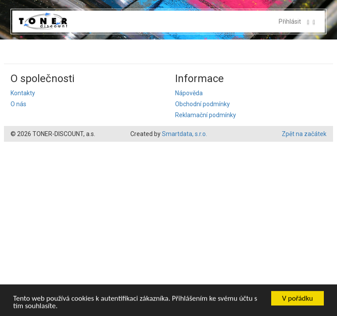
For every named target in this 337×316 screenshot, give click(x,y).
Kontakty (23, 93)
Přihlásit (290, 21)
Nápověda (189, 93)
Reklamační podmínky (205, 114)
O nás (18, 104)
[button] (311, 21)
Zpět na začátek (304, 133)
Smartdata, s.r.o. (184, 133)
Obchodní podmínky (202, 104)
